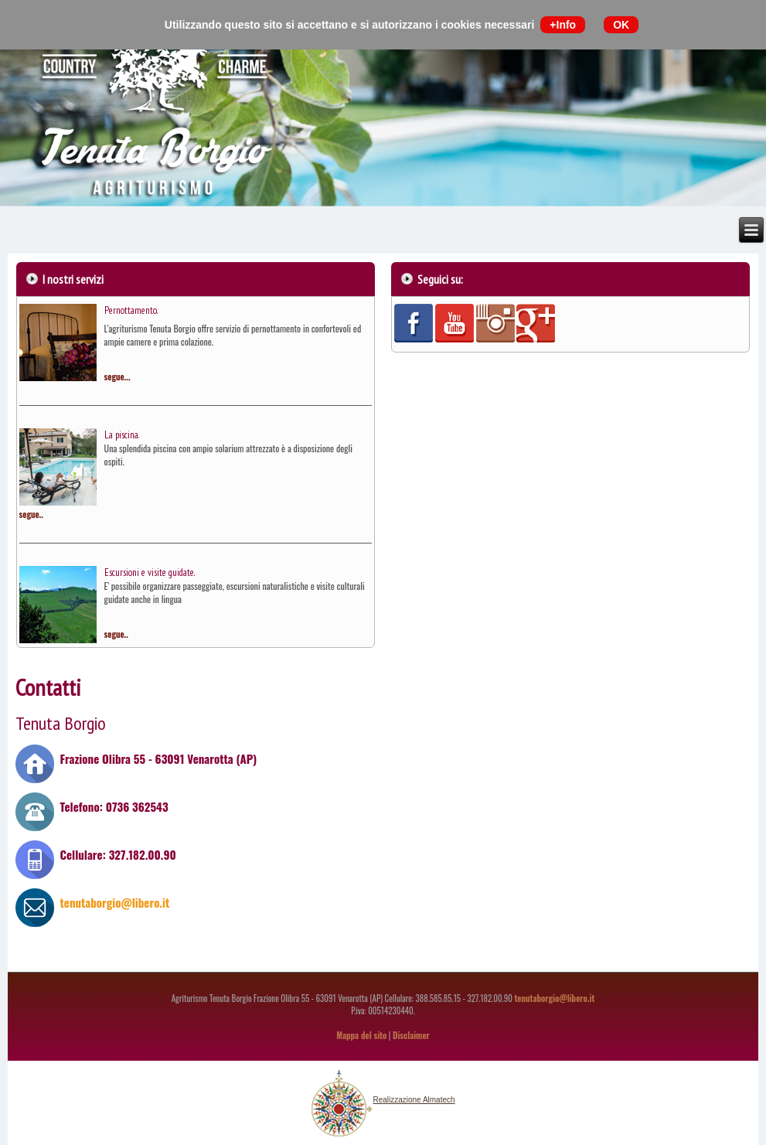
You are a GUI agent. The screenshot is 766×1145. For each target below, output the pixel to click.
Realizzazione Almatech (413, 1100)
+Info (563, 25)
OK (621, 25)
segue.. (31, 514)
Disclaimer (411, 1035)
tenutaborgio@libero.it (113, 902)
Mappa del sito (361, 1035)
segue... (117, 376)
